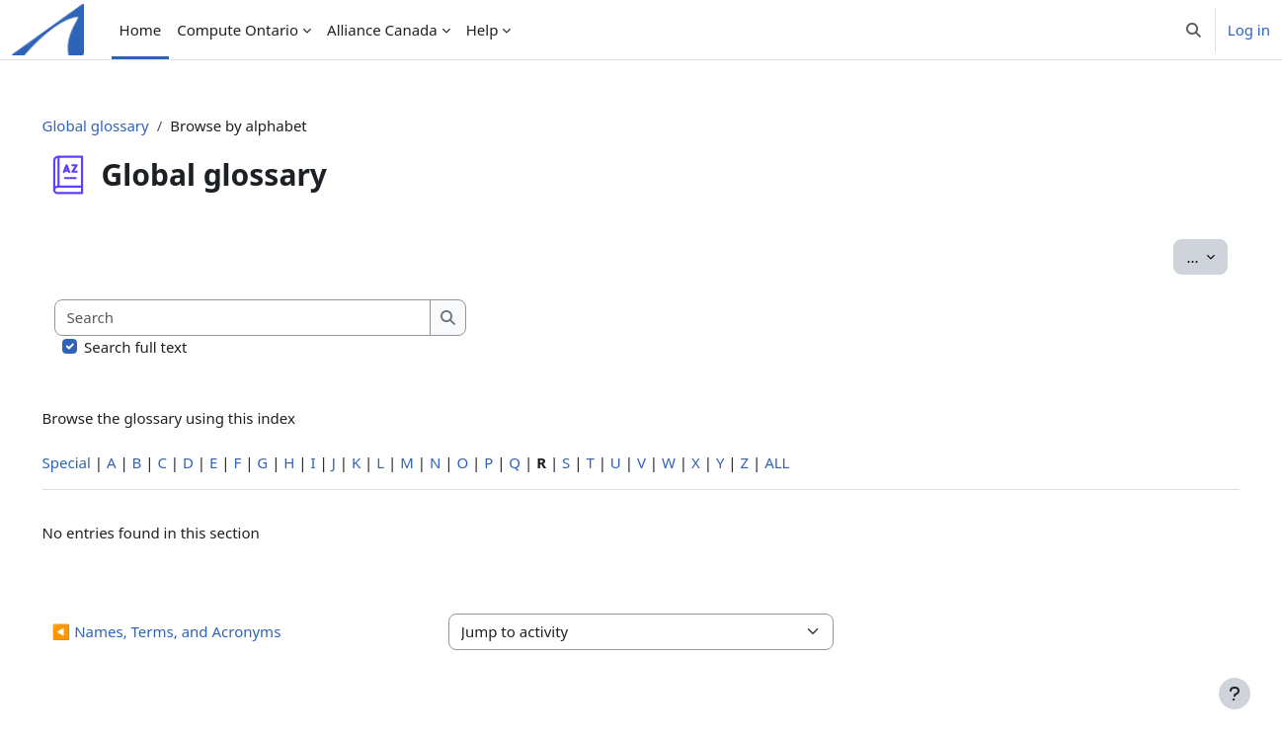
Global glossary (123, 125)
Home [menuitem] (141, 30)
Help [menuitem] (482, 30)
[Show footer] (1234, 693)
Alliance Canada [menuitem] (382, 30)
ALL (805, 462)
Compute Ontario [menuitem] (237, 30)
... (1179, 256)
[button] (1193, 29)
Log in (1249, 30)
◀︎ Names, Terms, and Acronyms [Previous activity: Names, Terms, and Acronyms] (194, 631)
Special (94, 462)
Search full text (164, 347)
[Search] (271, 317)
